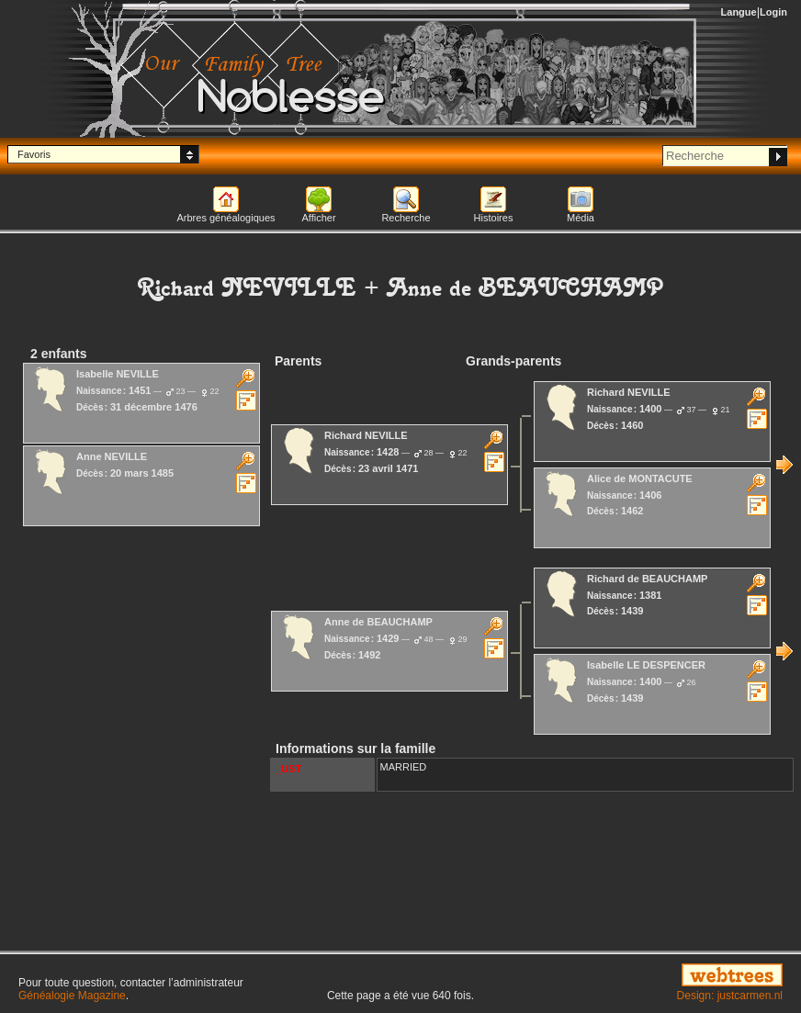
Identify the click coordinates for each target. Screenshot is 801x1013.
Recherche (405, 217)
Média (580, 217)
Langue (739, 11)
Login (773, 11)
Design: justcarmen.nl (730, 995)
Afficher (318, 217)
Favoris (34, 154)
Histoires (493, 217)
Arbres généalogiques (225, 217)
